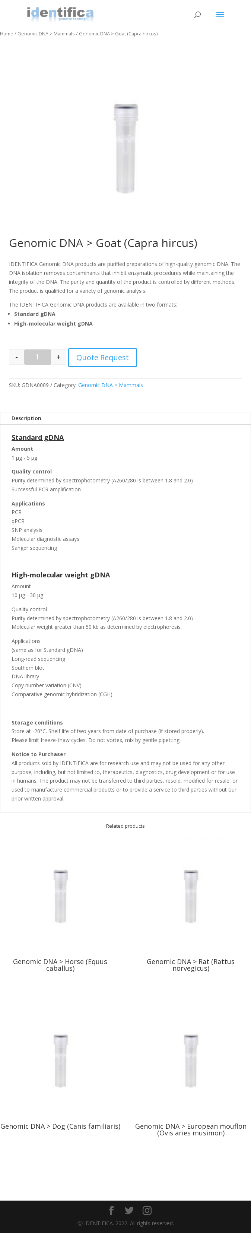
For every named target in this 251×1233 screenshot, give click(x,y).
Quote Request (102, 357)
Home (6, 33)
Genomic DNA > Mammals (46, 33)
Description (26, 418)
